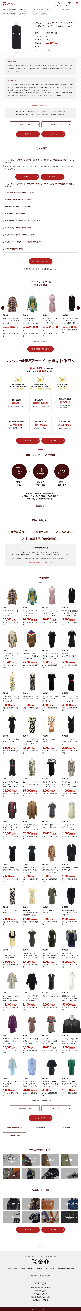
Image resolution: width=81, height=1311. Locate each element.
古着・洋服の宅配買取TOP (9, 9)
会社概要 (39, 1268)
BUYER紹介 (66, 1128)
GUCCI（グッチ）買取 (37, 9)
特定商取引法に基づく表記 (66, 1268)
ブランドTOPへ (40, 1118)
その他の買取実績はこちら (40, 349)
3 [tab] (18, 52)
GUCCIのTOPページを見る (40, 105)
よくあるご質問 (12, 1268)
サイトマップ (50, 1268)
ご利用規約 (34, 1276)
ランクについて (56, 1108)
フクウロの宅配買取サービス (14, 1128)
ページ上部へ (40, 1245)
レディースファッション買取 (39, 13)
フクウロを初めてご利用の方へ (14, 1135)
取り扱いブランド (24, 9)
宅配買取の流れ (40, 506)
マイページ (53, 134)
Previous (3, 308)
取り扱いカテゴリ (24, 13)
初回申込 (27, 134)
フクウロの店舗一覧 (27, 1268)
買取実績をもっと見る (25, 1108)
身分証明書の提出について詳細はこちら (40, 562)
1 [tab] (15, 52)
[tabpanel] (17, 36)
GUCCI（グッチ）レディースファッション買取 (59, 9)
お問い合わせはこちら (40, 261)
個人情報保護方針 (45, 1276)
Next (78, 308)
